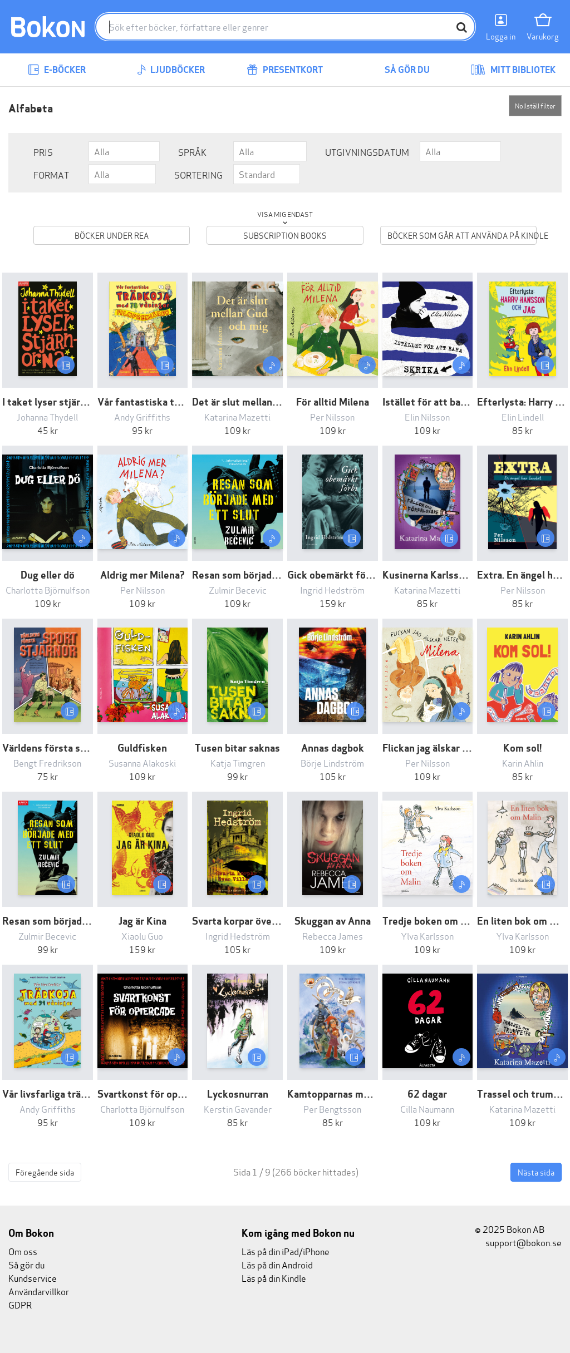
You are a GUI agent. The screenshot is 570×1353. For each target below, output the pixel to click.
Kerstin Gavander (238, 1108)
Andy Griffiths (142, 416)
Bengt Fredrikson (47, 762)
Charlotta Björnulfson (48, 589)
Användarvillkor (38, 1291)
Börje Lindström (332, 762)
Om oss (22, 1251)
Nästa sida (536, 1172)
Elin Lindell (523, 416)
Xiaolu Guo (142, 935)
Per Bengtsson (332, 1108)
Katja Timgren (237, 762)
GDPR (20, 1304)
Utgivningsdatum (367, 151)
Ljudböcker (171, 70)
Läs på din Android (277, 1264)
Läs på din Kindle (274, 1277)
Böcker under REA (112, 235)
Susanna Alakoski (142, 762)
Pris (43, 151)
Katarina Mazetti (237, 416)
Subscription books (285, 235)
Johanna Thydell (47, 416)
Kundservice (32, 1277)
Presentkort (285, 70)
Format (51, 174)
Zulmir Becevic (238, 589)
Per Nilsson (332, 416)
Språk (192, 151)
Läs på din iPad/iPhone (286, 1251)
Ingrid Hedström (332, 589)
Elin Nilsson (427, 416)
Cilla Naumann (427, 1108)
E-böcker (57, 70)
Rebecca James (332, 935)
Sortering (198, 174)
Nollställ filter (535, 105)
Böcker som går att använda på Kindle (462, 235)
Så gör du (399, 70)
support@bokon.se (518, 1242)
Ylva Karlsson (427, 935)
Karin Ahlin (522, 762)
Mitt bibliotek (513, 70)
